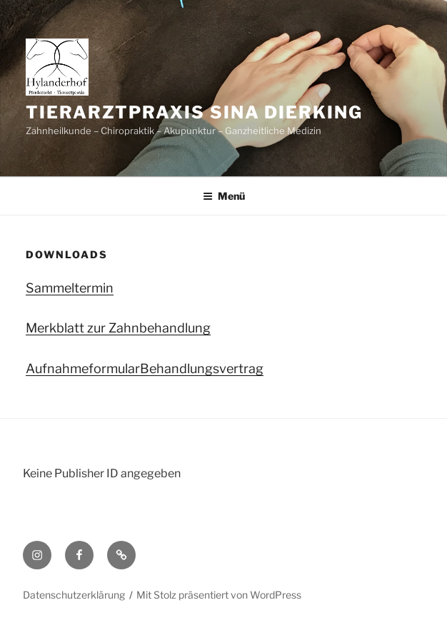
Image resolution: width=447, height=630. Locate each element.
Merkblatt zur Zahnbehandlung (118, 327)
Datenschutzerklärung (74, 595)
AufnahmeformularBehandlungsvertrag (144, 368)
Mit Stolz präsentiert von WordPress (218, 595)
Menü (224, 196)
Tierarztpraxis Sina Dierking (194, 112)
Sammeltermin (70, 287)
